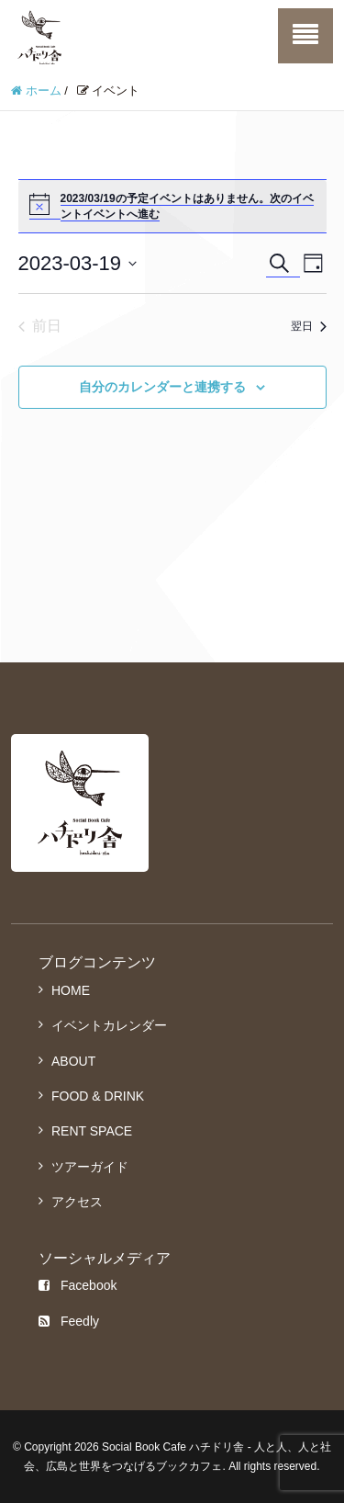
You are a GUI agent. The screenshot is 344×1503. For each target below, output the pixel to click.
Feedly (69, 1321)
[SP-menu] (305, 35)
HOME (70, 990)
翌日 (309, 326)
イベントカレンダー (109, 1025)
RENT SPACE (91, 1131)
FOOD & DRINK (97, 1096)
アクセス (77, 1201)
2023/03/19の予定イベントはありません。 (165, 198)
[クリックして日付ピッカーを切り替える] (78, 263)
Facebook (78, 1285)
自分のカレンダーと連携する (162, 386)
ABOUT (73, 1061)
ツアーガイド (89, 1166)
